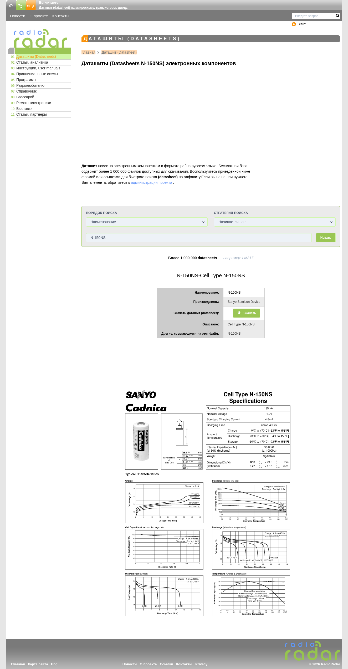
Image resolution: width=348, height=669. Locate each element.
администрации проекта (151, 182)
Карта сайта (38, 664)
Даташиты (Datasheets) (36, 56)
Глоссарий (25, 97)
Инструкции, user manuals (38, 68)
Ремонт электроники (33, 103)
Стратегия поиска (231, 213)
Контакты (60, 16)
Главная (88, 52)
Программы (26, 80)
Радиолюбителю (30, 85)
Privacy (201, 664)
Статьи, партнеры (31, 114)
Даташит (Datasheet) (119, 52)
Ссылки (166, 664)
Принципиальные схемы (37, 74)
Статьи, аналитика (32, 62)
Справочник (26, 91)
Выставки (24, 108)
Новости (17, 16)
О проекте (38, 16)
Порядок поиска (101, 213)
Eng (54, 664)
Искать (325, 237)
